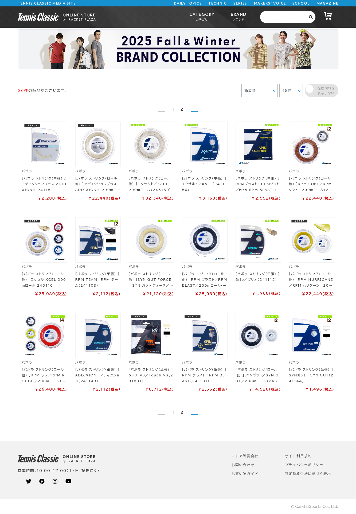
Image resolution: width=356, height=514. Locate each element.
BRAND (239, 16)
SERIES (240, 3)
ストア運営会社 (245, 456)
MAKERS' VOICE (270, 3)
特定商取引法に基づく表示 (308, 473)
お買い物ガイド (245, 473)
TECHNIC (218, 3)
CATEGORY (201, 16)
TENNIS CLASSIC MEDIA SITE (47, 3)
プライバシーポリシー (304, 464)
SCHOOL (301, 3)
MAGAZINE (327, 3)
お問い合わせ (243, 464)
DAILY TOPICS (188, 3)
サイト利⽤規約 (298, 456)
